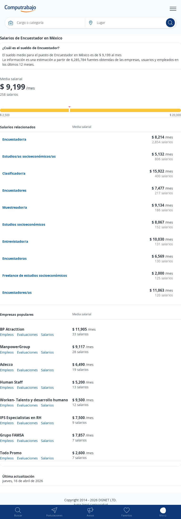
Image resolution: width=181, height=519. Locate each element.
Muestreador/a (14, 207)
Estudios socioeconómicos (23, 224)
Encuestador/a (14, 139)
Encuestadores (14, 190)
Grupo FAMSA (12, 435)
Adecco (6, 364)
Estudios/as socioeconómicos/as (29, 156)
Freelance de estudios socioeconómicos (34, 275)
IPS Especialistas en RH (20, 417)
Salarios (47, 334)
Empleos (7, 334)
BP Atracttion (12, 329)
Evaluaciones (27, 334)
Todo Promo (10, 452)
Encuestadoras (14, 258)
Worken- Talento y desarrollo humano (34, 399)
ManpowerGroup (15, 346)
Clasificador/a (13, 173)
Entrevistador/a (15, 241)
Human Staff (11, 382)
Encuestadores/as (17, 292)
